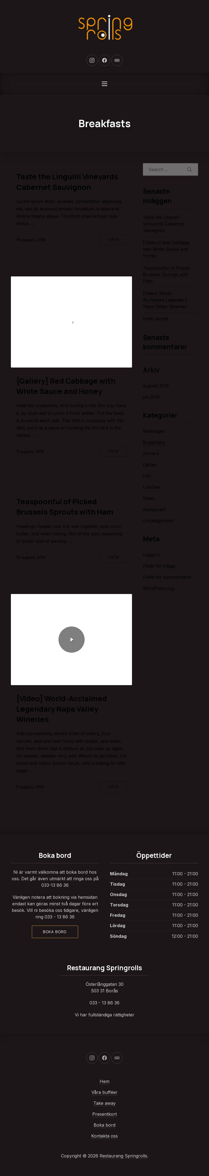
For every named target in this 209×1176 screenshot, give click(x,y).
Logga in (151, 554)
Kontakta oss (104, 1136)
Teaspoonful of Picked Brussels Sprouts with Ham (64, 506)
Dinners (151, 453)
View (113, 239)
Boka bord (55, 931)
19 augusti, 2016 (30, 239)
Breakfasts (154, 442)
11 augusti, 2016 (30, 451)
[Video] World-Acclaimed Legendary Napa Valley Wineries (61, 708)
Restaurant (154, 509)
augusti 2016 (156, 386)
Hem (104, 1081)
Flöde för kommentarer (167, 577)
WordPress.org (158, 588)
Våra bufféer (104, 1092)
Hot (146, 476)
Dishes (149, 464)
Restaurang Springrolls (123, 1156)
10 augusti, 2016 (30, 557)
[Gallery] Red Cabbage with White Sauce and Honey (65, 386)
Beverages (154, 431)
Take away (104, 1103)
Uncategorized (158, 520)
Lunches (152, 487)
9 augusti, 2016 (30, 786)
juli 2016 (151, 397)
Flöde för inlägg (159, 566)
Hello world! (155, 318)
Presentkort (104, 1114)
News (149, 498)
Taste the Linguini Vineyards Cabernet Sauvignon (67, 181)
